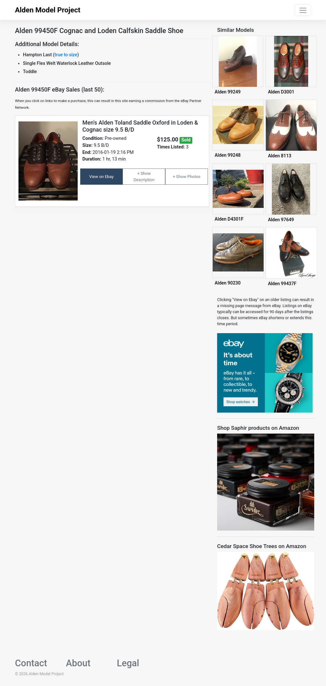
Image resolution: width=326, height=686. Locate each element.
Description (144, 179)
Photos (193, 176)
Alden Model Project (47, 10)
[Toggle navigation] (303, 10)
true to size (65, 55)
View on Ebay (101, 176)
